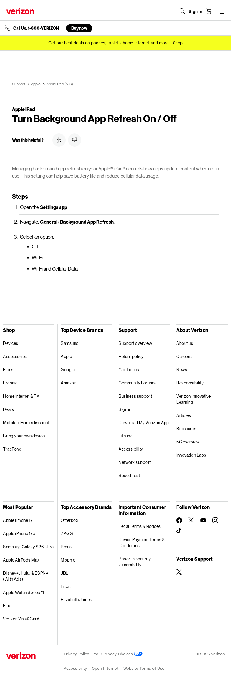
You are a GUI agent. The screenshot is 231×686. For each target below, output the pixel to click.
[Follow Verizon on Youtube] (203, 520)
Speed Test (129, 475)
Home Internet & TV (21, 396)
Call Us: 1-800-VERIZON (36, 28)
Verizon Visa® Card (21, 618)
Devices (10, 343)
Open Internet (105, 668)
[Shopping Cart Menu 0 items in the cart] (208, 11)
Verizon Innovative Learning (193, 399)
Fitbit (66, 586)
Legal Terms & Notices (140, 526)
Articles (183, 415)
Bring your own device (24, 435)
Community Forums (137, 382)
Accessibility (131, 449)
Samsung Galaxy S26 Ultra (28, 546)
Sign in (125, 409)
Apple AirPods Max (21, 559)
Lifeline (125, 435)
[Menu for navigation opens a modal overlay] (222, 11)
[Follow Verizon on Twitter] (191, 520)
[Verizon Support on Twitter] (179, 572)
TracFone (12, 449)
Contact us (129, 369)
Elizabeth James (76, 599)
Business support (135, 396)
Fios (7, 605)
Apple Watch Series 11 (23, 592)
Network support (135, 462)
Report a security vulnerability (135, 561)
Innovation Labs (191, 455)
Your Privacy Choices (118, 654)
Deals (8, 409)
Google (68, 369)
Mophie (68, 559)
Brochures (186, 428)
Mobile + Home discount (26, 422)
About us (184, 343)
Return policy (131, 356)
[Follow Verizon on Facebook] (179, 520)
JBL (65, 573)
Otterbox (69, 520)
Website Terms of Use (144, 668)
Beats (66, 546)
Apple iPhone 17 (18, 520)
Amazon (68, 382)
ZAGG (67, 533)
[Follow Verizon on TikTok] (179, 531)
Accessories (15, 356)
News (181, 369)
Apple (66, 356)
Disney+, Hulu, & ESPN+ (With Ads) (25, 576)
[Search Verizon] (182, 11)
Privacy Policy (76, 654)
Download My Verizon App (144, 422)
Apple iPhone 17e (19, 533)
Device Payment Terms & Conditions (142, 542)
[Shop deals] (178, 43)
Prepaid (10, 382)
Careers (184, 356)
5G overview (188, 441)
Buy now (79, 28)
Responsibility (190, 382)
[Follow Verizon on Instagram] (215, 520)
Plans (8, 369)
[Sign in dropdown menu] (195, 12)
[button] (59, 140)
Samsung (70, 343)
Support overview (135, 343)
